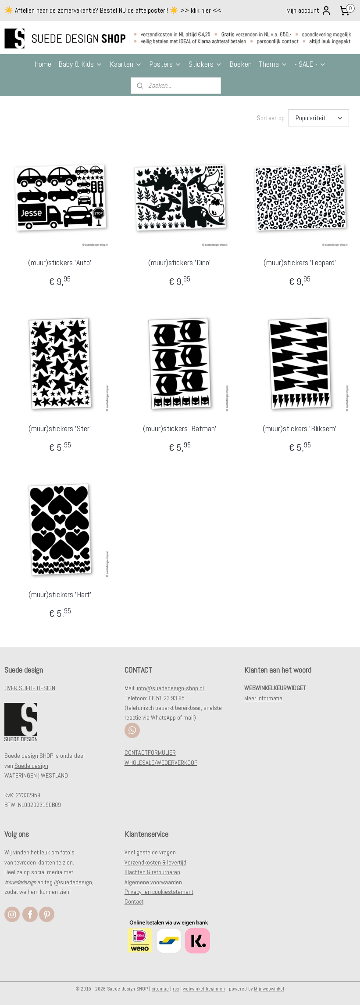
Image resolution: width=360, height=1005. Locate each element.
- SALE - (310, 64)
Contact (134, 901)
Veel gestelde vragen (150, 852)
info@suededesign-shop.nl (170, 688)
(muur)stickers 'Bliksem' (300, 428)
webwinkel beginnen (204, 989)
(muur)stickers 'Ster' (60, 428)
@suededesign (73, 882)
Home (42, 64)
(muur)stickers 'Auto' (60, 262)
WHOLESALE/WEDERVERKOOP (161, 763)
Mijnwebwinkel (269, 989)
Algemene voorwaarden (153, 882)
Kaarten (126, 64)
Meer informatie (263, 698)
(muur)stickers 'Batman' (180, 428)
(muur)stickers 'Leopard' (300, 262)
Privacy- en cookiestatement (159, 892)
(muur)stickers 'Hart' (60, 594)
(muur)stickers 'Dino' (179, 262)
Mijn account (308, 10)
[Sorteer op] (319, 118)
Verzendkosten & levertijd (155, 862)
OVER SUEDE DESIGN (29, 688)
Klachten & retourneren (152, 872)
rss (176, 989)
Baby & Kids (80, 64)
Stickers (205, 64)
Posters (165, 64)
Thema (273, 64)
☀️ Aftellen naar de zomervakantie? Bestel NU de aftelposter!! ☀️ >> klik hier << (112, 10)
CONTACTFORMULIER (150, 752)
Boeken (240, 64)
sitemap (160, 989)
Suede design (31, 766)
